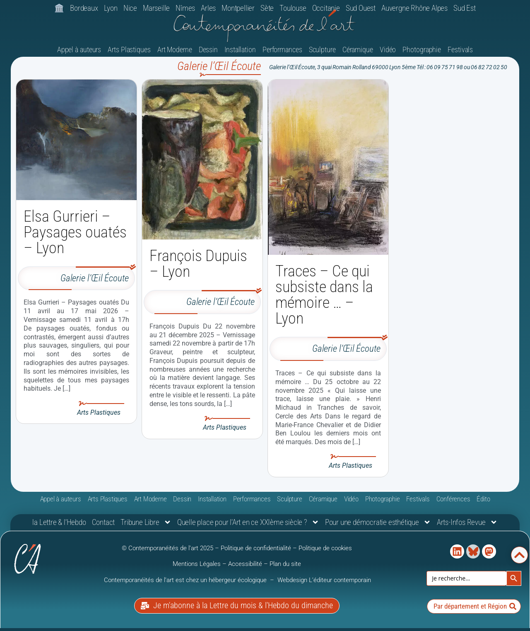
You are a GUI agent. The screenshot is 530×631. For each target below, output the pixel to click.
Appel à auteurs (79, 53)
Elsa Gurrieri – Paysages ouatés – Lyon (75, 236)
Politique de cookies (325, 552)
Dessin (208, 53)
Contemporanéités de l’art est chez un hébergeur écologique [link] (186, 584)
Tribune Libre (145, 527)
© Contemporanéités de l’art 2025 (168, 552)
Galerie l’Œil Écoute (94, 282)
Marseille (156, 8)
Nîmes (185, 8)
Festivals (460, 53)
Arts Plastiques (129, 53)
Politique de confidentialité (256, 552)
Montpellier (238, 8)
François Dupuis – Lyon (198, 268)
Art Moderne (174, 53)
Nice (130, 8)
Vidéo (388, 53)
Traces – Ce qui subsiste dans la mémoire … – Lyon (324, 298)
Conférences (453, 503)
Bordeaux (84, 8)
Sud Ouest (361, 8)
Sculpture (322, 53)
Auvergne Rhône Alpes (414, 8)
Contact (103, 526)
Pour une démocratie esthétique (378, 527)
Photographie (421, 53)
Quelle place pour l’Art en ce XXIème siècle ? (248, 527)
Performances (282, 53)
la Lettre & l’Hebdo (59, 526)
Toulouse (292, 8)
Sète (267, 8)
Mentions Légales (197, 568)
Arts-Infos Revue (467, 527)
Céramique (357, 53)
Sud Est (464, 8)
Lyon (111, 8)
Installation (240, 53)
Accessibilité (245, 568)
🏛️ (59, 8)
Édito (483, 503)
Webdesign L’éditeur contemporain (324, 584)
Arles (208, 8)
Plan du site (285, 568)
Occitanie (326, 8)
